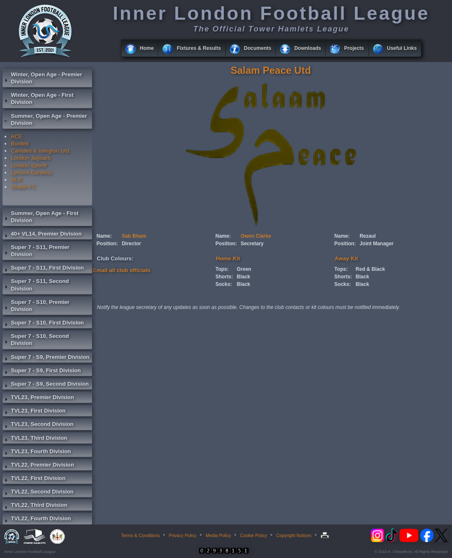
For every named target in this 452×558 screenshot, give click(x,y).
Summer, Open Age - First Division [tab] (40, 216)
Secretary (252, 244)
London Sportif (29, 165)
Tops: (222, 269)
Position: (107, 244)
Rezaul (368, 236)
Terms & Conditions (140, 535)
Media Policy (218, 535)
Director (131, 244)
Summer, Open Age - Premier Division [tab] (45, 119)
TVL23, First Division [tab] (34, 411)
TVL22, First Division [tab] (34, 479)
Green (244, 269)
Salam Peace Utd (271, 70)
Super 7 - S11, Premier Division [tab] (36, 250)
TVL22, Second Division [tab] (38, 492)
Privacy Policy (182, 535)
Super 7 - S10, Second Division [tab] (36, 339)
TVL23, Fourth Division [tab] (37, 452)
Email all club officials (122, 270)
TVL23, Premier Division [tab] (38, 398)
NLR (16, 179)
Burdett (20, 143)
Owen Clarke (256, 236)
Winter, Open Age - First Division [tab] (38, 98)
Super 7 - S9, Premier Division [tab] (46, 358)
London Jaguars (31, 158)
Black (243, 277)
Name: (104, 236)
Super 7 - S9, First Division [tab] (42, 371)
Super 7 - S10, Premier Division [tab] (36, 305)
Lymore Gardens (31, 172)
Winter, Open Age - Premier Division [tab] (42, 78)
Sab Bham (134, 236)
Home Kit (228, 258)
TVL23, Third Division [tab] (35, 439)
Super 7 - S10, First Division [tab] (43, 323)
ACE (16, 136)
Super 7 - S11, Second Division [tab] (36, 284)
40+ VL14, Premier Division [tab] (42, 235)
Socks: (224, 284)
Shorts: (224, 277)
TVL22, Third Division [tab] (35, 506)
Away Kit (346, 258)
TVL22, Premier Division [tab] (38, 466)
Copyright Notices (293, 535)
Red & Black (370, 269)
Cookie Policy (253, 535)
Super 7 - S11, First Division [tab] (43, 269)
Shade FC (23, 187)
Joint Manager (376, 244)
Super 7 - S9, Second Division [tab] (46, 385)
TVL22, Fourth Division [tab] (37, 519)
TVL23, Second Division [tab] (38, 425)
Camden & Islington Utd (40, 151)
